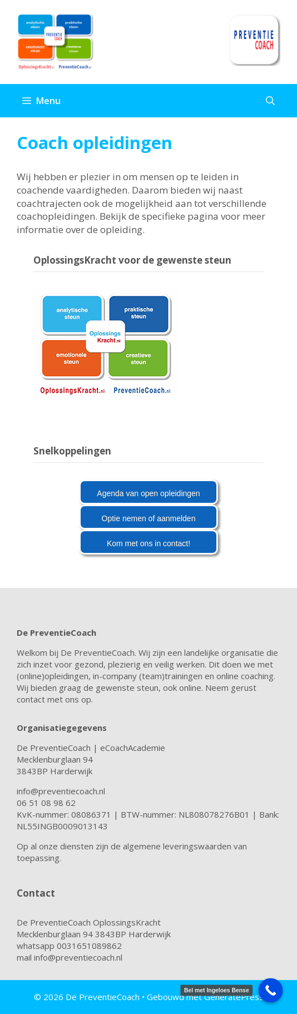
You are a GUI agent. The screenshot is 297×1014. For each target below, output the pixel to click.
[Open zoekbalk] (270, 100)
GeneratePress (234, 996)
